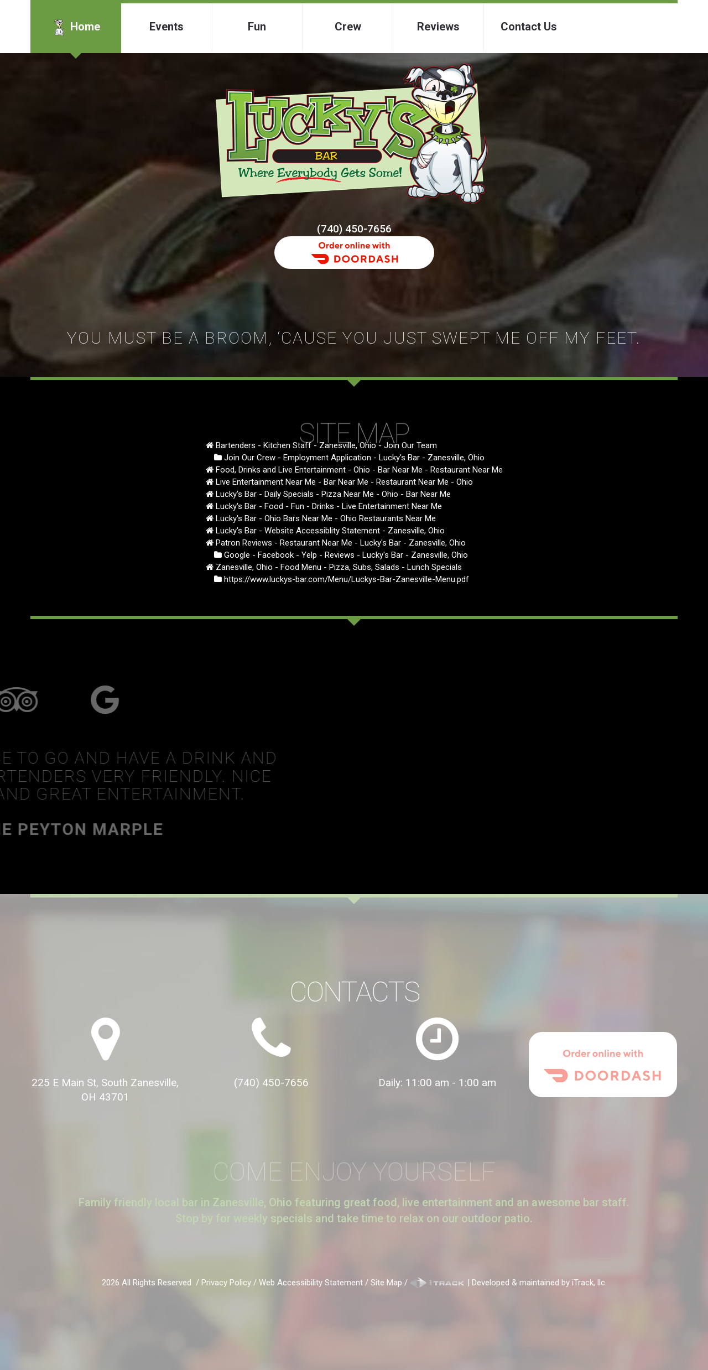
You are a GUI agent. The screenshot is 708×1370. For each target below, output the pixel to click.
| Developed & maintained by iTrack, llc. (508, 1283)
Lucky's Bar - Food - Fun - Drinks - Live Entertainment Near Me (329, 506)
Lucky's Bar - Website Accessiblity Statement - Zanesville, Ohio (330, 531)
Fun (257, 26)
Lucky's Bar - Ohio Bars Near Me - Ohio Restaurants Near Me (326, 518)
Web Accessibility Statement (311, 1283)
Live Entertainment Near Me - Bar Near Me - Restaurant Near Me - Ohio (344, 482)
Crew (348, 26)
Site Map (386, 1283)
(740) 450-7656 (354, 228)
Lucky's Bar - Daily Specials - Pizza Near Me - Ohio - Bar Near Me (333, 494)
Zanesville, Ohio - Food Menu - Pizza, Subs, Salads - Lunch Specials (339, 567)
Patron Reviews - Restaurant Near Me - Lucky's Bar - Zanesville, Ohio (341, 543)
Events (166, 26)
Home (75, 27)
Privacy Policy (226, 1283)
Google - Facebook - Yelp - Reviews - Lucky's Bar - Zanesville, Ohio (346, 555)
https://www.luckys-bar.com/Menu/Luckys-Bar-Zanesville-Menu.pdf (346, 579)
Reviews (438, 26)
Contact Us (529, 26)
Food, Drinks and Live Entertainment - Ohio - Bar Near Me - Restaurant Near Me (359, 470)
